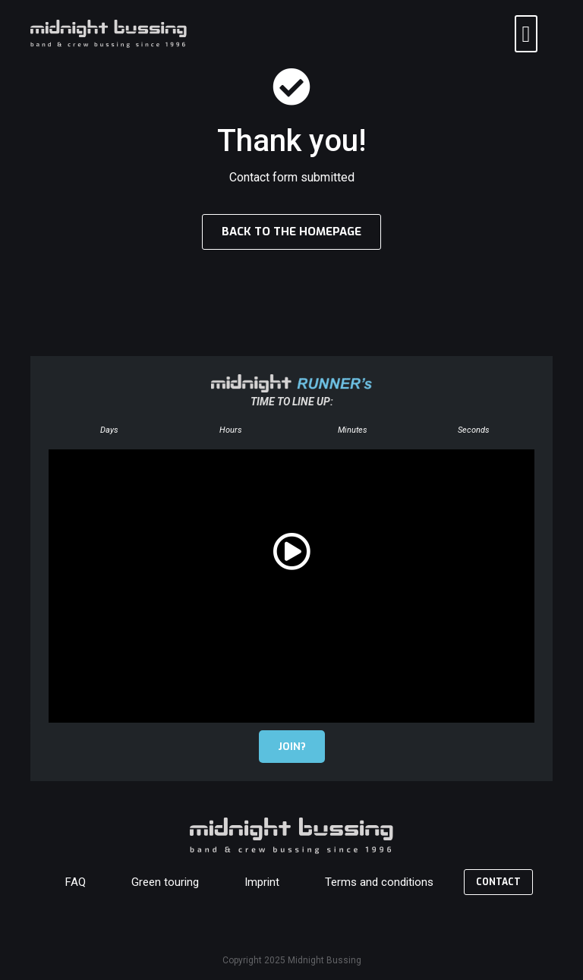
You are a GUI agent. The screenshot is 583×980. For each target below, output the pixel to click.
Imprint (261, 882)
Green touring (165, 882)
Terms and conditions (379, 882)
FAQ (75, 882)
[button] (526, 33)
